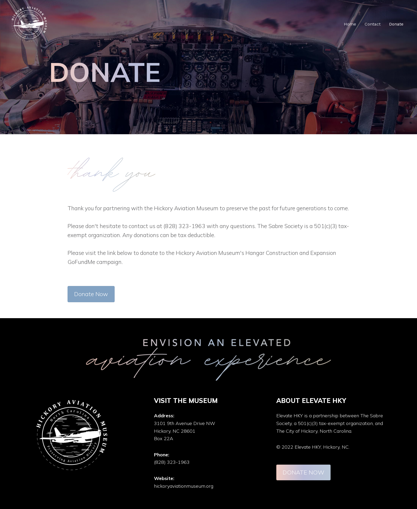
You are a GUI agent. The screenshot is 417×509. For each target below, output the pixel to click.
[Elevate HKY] (29, 23)
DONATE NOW (303, 472)
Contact (373, 24)
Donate (396, 24)
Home (350, 24)
